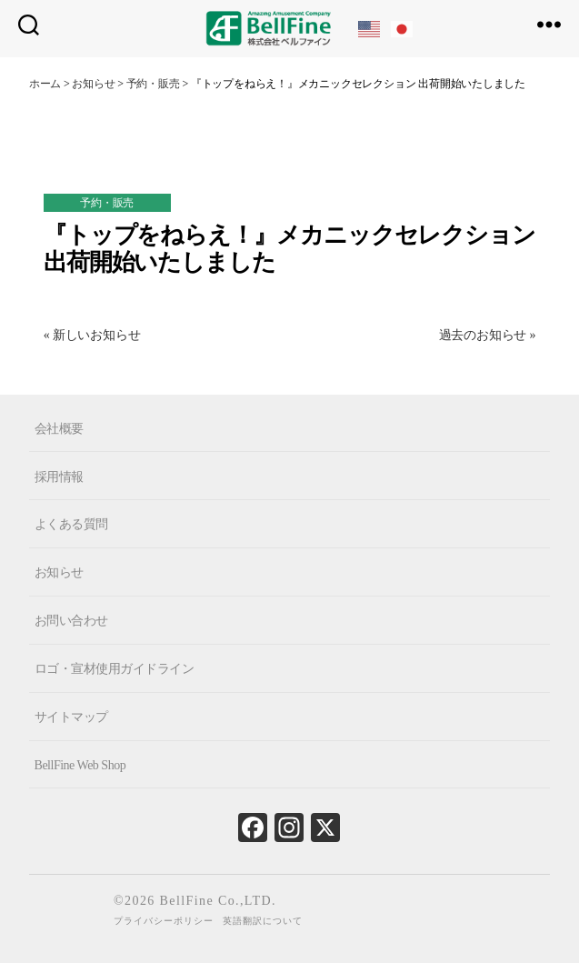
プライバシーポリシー (164, 921)
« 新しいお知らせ (92, 335)
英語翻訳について (263, 921)
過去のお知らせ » (487, 335)
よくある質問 (71, 524)
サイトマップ (71, 717)
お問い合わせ (71, 620)
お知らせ (59, 572)
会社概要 (59, 428)
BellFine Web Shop (80, 765)
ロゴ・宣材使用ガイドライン (115, 669)
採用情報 (59, 476)
